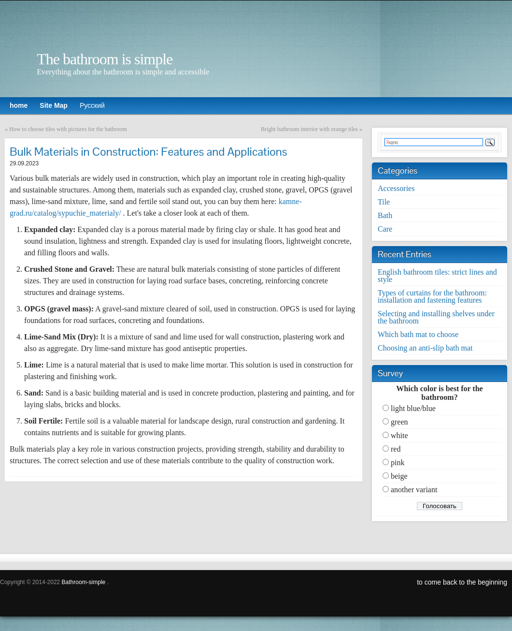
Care (385, 229)
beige (399, 476)
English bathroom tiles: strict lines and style (437, 275)
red (395, 449)
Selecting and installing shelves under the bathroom (436, 317)
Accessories (396, 188)
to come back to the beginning (462, 582)
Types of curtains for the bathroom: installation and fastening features (432, 296)
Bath (385, 215)
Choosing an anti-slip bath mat (425, 348)
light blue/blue (413, 408)
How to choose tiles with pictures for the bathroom (68, 129)
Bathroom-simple (84, 582)
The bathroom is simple (104, 59)
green (399, 422)
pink (397, 462)
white (399, 435)
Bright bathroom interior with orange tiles (309, 129)
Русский (92, 105)
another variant (414, 489)
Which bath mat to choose (418, 334)
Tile (384, 202)
